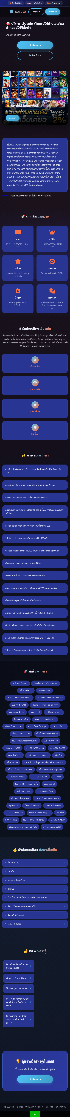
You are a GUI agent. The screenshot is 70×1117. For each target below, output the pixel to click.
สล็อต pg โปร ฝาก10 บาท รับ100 (20, 769)
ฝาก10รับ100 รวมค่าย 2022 (45, 719)
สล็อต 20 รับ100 (26, 690)
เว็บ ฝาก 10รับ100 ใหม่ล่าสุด (33, 820)
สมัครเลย (49, 1107)
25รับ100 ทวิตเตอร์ (20, 683)
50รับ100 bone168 (24, 791)
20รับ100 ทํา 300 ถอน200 (38, 755)
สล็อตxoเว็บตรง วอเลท (13, 726)
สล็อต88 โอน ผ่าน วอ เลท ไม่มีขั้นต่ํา (23, 827)
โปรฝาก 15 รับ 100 (19, 705)
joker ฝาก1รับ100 (14, 755)
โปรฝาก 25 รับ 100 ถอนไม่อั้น (26, 784)
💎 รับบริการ (35, 55)
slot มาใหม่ (35, 712)
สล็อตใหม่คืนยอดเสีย (53, 805)
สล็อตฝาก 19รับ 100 (12, 748)
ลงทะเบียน (53, 11)
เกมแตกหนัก (61, 1107)
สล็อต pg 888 (49, 784)
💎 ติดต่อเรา (35, 45)
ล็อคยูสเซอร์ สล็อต (21, 719)
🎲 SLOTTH (18, 11)
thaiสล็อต (57, 777)
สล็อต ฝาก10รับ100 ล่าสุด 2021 (50, 769)
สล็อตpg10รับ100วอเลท (21, 733)
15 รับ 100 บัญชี (11, 820)
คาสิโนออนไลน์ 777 (53, 712)
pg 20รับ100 (13, 805)
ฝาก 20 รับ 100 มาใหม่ (35, 748)
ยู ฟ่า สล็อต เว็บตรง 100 (52, 827)
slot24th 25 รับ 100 (16, 712)
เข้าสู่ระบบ (36, 11)
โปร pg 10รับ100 (59, 726)
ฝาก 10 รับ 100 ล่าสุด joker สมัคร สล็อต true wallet (43, 762)
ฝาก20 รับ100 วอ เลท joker (39, 813)
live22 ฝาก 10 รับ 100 (14, 813)
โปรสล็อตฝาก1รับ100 (45, 791)
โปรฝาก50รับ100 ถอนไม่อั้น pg (19, 698)
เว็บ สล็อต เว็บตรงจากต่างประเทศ (24, 741)
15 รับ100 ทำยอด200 (17, 777)
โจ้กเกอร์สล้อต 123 (32, 805)
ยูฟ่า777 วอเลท (44, 690)
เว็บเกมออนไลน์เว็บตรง (20, 798)
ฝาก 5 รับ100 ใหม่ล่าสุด (37, 726)
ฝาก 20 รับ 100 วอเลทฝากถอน (47, 798)
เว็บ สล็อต (60, 813)
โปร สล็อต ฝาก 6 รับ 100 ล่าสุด (45, 683)
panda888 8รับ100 (57, 748)
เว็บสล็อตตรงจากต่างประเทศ (47, 733)
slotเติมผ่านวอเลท (58, 820)
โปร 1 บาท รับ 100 (51, 741)
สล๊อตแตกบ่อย (12, 762)
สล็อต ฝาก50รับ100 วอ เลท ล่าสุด (45, 705)
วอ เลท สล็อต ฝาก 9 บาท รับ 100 (50, 698)
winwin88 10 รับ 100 (39, 777)
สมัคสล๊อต (58, 755)
